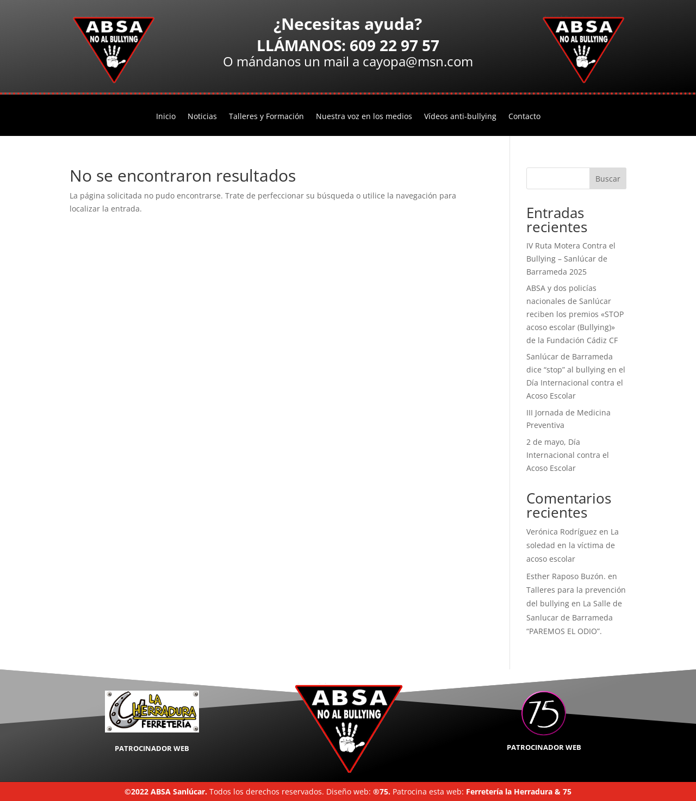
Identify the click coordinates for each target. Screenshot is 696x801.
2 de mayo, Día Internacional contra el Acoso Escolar (567, 455)
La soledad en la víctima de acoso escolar (572, 545)
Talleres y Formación (266, 117)
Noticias (202, 117)
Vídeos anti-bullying (460, 117)
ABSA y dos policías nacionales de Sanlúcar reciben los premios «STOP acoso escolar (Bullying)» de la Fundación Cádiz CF (575, 314)
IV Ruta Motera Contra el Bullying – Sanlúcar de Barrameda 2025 (571, 258)
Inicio (166, 117)
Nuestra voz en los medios (364, 117)
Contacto (524, 117)
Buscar (607, 178)
